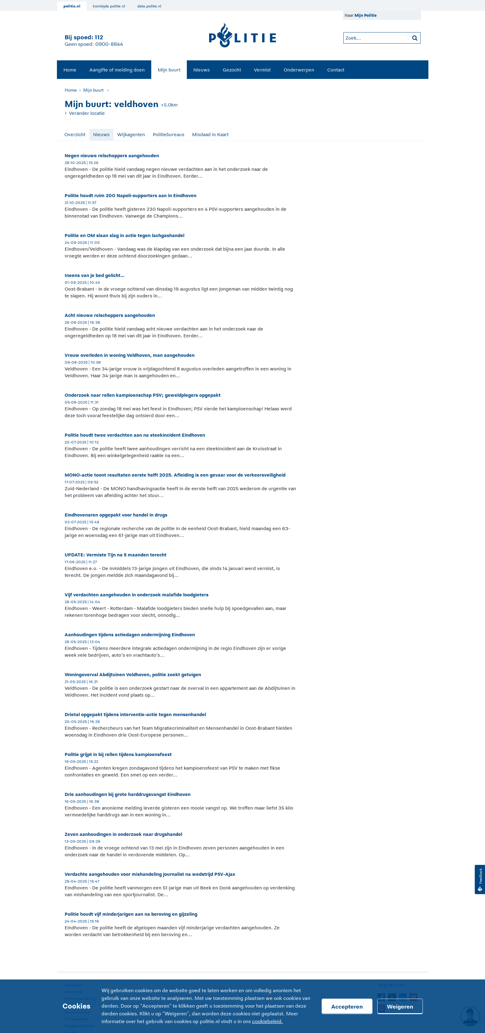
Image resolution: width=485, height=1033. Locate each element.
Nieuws (201, 70)
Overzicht (74, 134)
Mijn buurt (169, 70)
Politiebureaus (168, 134)
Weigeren (400, 1006)
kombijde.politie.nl (109, 6)
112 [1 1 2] (99, 37)
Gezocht (232, 70)
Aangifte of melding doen (117, 70)
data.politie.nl (149, 6)
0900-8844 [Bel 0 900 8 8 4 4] (109, 44)
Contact (335, 70)
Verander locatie (87, 113)
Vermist (262, 70)
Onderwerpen (299, 70)
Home (69, 70)
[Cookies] (242, 1006)
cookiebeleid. (267, 1021)
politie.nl (71, 6)
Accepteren (347, 1006)
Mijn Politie (365, 15)
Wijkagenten (131, 134)
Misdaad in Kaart (210, 134)
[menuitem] (70, 69)
